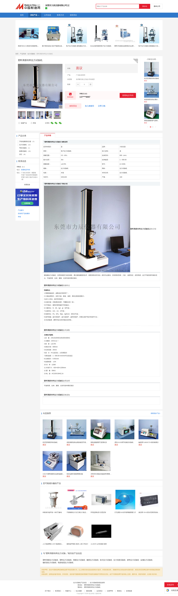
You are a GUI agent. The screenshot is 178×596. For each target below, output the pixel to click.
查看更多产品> (155, 413)
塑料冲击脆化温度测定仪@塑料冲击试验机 (128, 46)
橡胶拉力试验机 (93, 560)
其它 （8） (22, 154)
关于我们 (48, 591)
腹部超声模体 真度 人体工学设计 (77, 544)
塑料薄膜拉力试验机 (50, 560)
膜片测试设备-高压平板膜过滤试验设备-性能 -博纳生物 (60, 46)
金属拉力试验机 (146, 560)
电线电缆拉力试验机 (65, 563)
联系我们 (58, 591)
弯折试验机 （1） (25, 148)
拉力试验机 (31, 54)
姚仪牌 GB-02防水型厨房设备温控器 (150, 512)
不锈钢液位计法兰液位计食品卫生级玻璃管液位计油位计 (85, 512)
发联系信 (73, 106)
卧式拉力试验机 (106, 560)
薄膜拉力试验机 (79, 560)
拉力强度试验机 (119, 560)
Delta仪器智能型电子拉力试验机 (100, 46)
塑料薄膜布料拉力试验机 (92, 585)
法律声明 (110, 591)
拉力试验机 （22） (25, 145)
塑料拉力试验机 (66, 560)
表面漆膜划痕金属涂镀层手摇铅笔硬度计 (157, 99)
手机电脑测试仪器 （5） (27, 141)
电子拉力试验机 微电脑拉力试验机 (77, 46)
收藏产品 (22, 123)
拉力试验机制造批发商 (97, 582)
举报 (33, 123)
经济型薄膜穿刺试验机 (151, 78)
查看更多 (27, 184)
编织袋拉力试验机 (49, 563)
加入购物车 (89, 106)
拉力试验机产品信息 (80, 582)
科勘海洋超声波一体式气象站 (52, 512)
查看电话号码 (127, 95)
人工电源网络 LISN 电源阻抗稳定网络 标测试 (57, 544)
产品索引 (21, 210)
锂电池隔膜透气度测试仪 (152, 120)
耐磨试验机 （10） (25, 151)
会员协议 (99, 591)
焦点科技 (92, 593)
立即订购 (101, 106)
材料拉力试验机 (133, 560)
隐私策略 (89, 591)
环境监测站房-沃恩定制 (98, 512)
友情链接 (129, 591)
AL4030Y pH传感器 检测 (99, 544)
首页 (16, 54)
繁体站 (119, 591)
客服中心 (68, 591)
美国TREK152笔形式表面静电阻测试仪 (30, 46)
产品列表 (23, 54)
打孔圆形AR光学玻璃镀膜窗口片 (125, 512)
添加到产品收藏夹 (24, 213)
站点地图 (79, 591)
